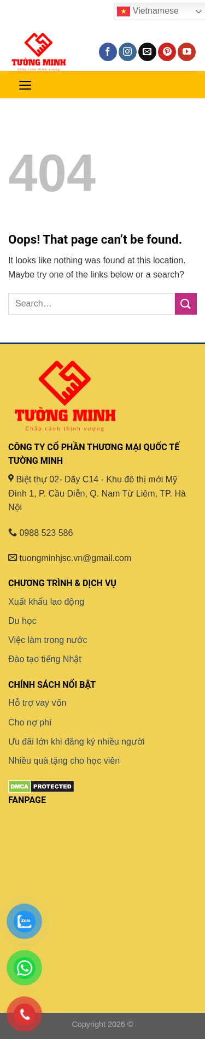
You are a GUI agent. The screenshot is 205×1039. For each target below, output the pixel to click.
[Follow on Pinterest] (167, 52)
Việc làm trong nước (47, 640)
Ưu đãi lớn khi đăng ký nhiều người (76, 741)
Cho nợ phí (29, 722)
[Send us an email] (147, 52)
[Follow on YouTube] (187, 52)
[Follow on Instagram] (128, 52)
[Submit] (186, 303)
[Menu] (25, 84)
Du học (22, 620)
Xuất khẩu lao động (46, 601)
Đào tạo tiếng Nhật (44, 659)
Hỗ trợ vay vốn (37, 702)
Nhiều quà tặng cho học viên (64, 760)
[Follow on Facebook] (108, 52)
